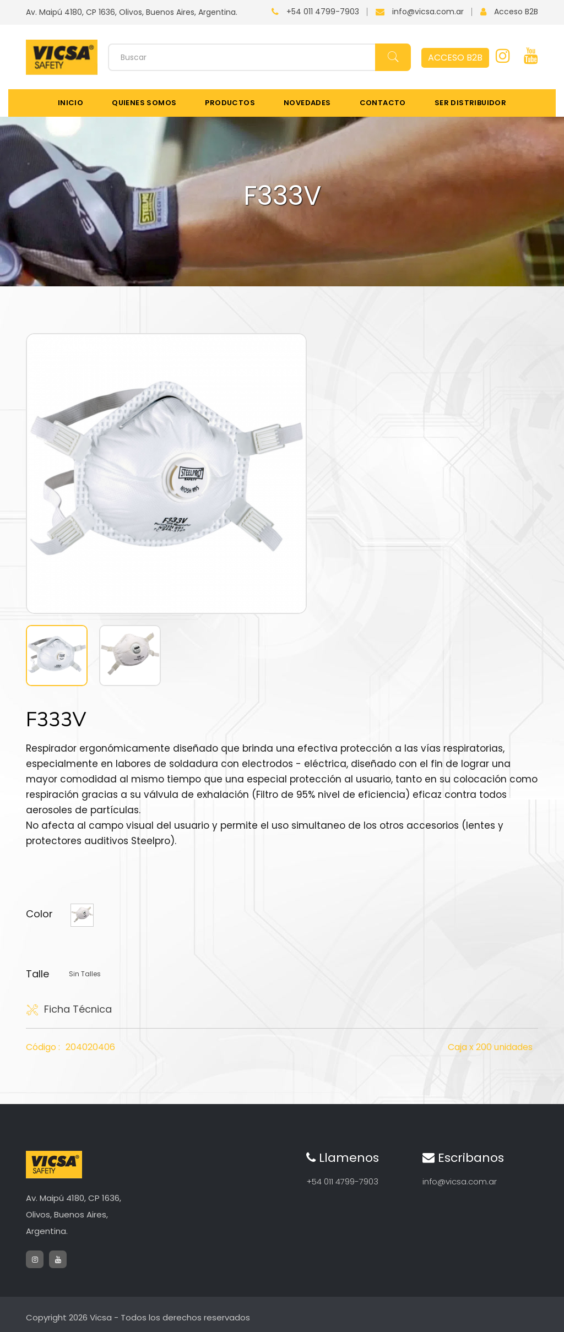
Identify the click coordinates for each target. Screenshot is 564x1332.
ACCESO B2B (455, 57)
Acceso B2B (516, 11)
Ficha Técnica (69, 1009)
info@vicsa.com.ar (428, 11)
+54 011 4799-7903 (322, 11)
